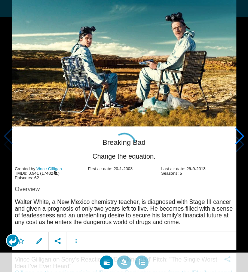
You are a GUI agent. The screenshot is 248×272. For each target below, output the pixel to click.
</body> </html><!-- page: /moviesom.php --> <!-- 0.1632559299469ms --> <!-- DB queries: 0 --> (124, 136)
